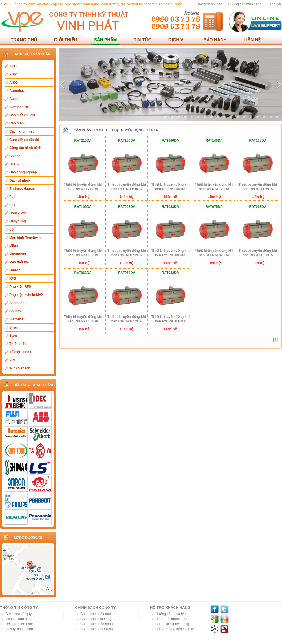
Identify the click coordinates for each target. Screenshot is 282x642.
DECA (14, 164)
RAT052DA (126, 273)
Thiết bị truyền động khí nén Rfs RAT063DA (258, 253)
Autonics (16, 91)
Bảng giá (274, 4)
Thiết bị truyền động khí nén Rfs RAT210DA (83, 186)
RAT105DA (82, 207)
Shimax (15, 311)
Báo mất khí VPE (22, 115)
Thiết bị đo (18, 344)
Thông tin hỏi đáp (209, 4)
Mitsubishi (17, 254)
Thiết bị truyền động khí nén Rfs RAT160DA (170, 186)
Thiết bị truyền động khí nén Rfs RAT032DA (170, 319)
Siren (13, 327)
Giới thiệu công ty (18, 614)
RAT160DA (170, 140)
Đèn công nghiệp (23, 172)
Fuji (12, 197)
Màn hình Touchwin (25, 238)
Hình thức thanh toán (171, 619)
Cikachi (15, 156)
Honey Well (18, 213)
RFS (12, 278)
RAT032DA (170, 273)
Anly (13, 74)
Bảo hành (215, 39)
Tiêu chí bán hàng (18, 619)
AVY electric (19, 107)
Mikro (13, 246)
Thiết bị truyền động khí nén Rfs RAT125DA (258, 186)
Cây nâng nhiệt (21, 131)
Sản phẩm (105, 39)
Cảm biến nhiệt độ (24, 140)
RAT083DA (170, 207)
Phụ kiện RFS (20, 287)
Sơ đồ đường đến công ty (174, 629)
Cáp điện (16, 123)
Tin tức (142, 39)
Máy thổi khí (19, 262)
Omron (14, 270)
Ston (13, 336)
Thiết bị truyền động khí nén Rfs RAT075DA (214, 253)
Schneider (17, 303)
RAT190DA (126, 140)
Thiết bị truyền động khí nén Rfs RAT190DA (126, 186)
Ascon (14, 99)
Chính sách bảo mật (95, 614)
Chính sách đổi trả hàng (98, 629)
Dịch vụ (177, 39)
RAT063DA (257, 207)
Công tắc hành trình (25, 148)
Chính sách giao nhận (96, 619)
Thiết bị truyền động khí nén (131, 130)
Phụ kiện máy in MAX (26, 295)
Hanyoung (17, 221)
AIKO (13, 82)
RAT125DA (257, 140)
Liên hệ (252, 39)
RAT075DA (213, 207)
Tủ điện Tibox (20, 352)
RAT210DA (82, 140)
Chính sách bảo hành (96, 624)
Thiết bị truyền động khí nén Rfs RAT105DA (83, 253)
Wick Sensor (19, 368)
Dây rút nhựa (19, 180)
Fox (12, 205)
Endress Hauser (22, 189)
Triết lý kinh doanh (19, 629)
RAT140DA (213, 140)
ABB (13, 66)
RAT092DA (126, 207)
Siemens (16, 319)
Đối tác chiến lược (19, 624)
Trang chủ (24, 39)
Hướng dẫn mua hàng (244, 4)
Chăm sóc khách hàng (172, 624)
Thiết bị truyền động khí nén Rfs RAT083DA (170, 253)
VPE (12, 360)
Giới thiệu (65, 39)
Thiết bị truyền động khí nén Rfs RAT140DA (214, 186)
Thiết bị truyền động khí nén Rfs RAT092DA (126, 253)
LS (11, 229)
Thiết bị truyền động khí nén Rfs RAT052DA (126, 319)
